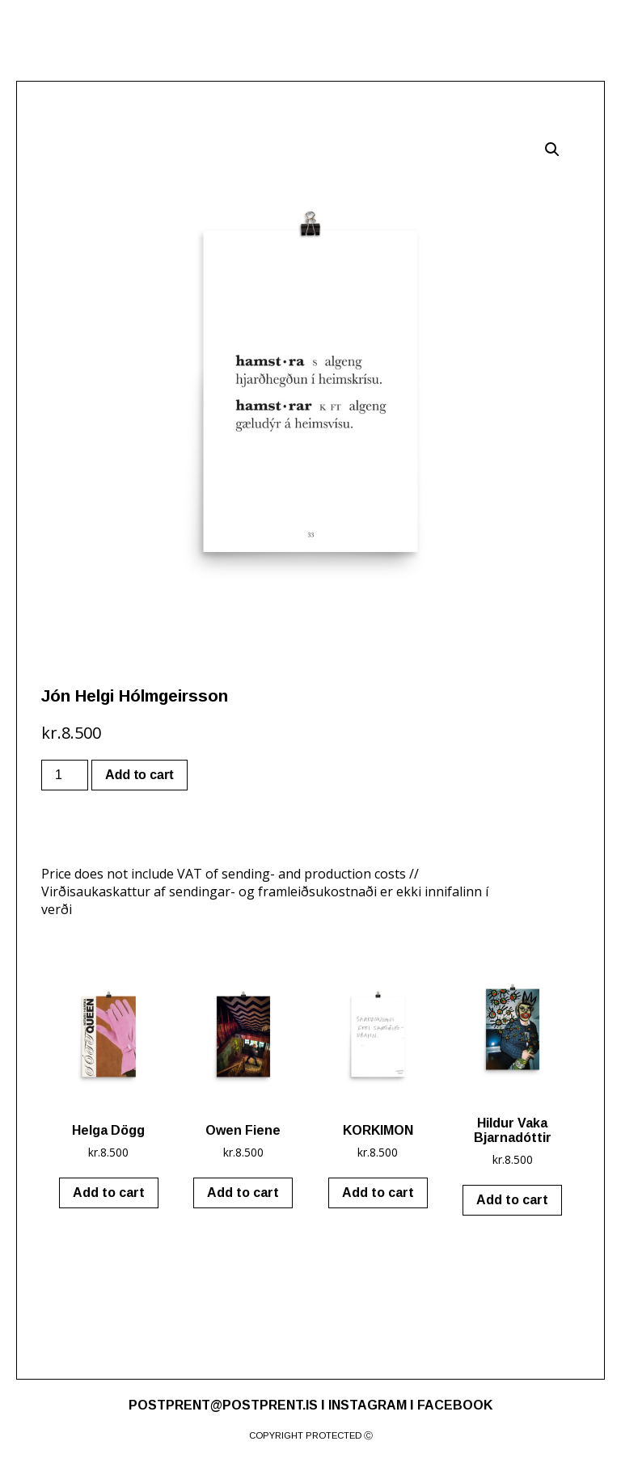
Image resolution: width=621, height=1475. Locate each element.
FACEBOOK (454, 1405)
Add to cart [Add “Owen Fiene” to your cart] (243, 1192)
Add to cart (139, 775)
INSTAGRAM (367, 1405)
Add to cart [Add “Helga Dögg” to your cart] (109, 1192)
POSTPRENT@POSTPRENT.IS (223, 1405)
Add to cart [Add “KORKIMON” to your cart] (378, 1192)
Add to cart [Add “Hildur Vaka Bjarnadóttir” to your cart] (512, 1200)
